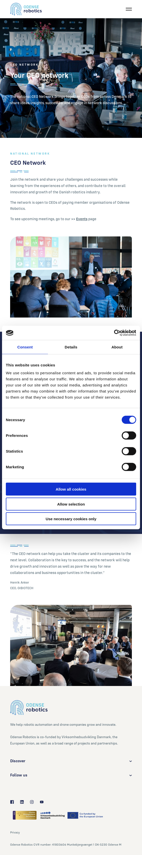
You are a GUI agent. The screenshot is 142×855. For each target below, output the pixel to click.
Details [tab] (71, 347)
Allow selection (71, 504)
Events (81, 219)
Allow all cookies (71, 489)
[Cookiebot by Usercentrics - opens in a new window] (114, 333)
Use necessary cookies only (71, 519)
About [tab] (116, 347)
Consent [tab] (25, 347)
